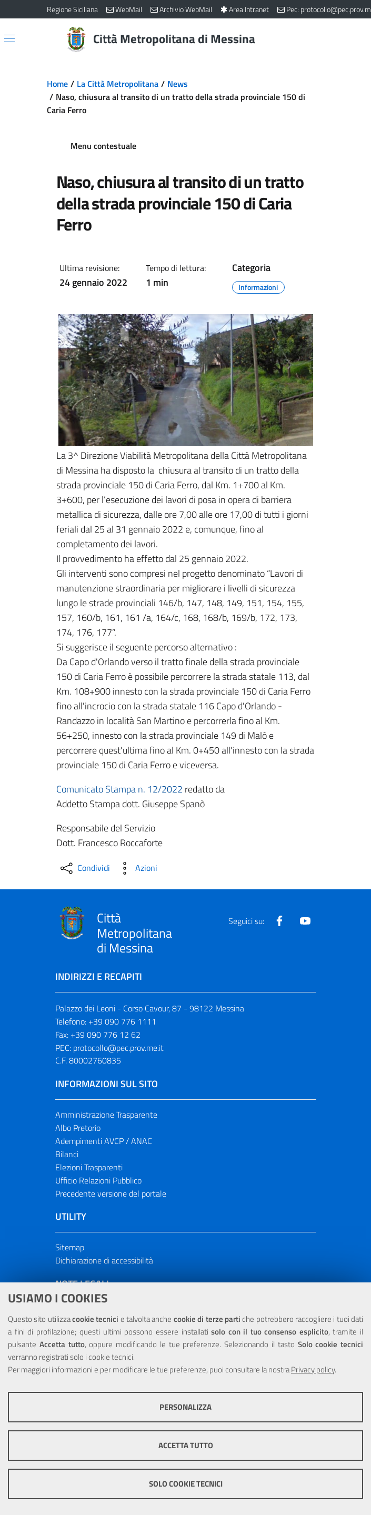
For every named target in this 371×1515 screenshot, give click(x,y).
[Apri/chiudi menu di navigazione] (9, 38)
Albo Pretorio (78, 1127)
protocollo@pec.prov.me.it (118, 1047)
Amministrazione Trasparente (106, 1114)
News (177, 83)
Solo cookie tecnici (186, 1484)
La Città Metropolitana (117, 83)
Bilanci (66, 1154)
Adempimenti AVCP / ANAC (103, 1141)
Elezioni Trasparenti (89, 1167)
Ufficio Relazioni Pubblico (98, 1180)
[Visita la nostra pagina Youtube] (305, 920)
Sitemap (69, 1247)
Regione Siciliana (72, 9)
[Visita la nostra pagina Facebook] (279, 920)
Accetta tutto (185, 1445)
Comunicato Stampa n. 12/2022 (119, 789)
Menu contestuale (103, 145)
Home (57, 83)
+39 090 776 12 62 (106, 1034)
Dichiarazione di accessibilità (104, 1260)
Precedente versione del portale (110, 1193)
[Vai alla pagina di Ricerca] (318, 39)
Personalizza (185, 1407)
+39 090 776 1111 (122, 1021)
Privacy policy (313, 1369)
